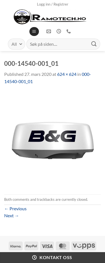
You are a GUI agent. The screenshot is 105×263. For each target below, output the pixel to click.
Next (11, 215)
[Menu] (34, 31)
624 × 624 (66, 74)
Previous (15, 208)
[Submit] (94, 43)
